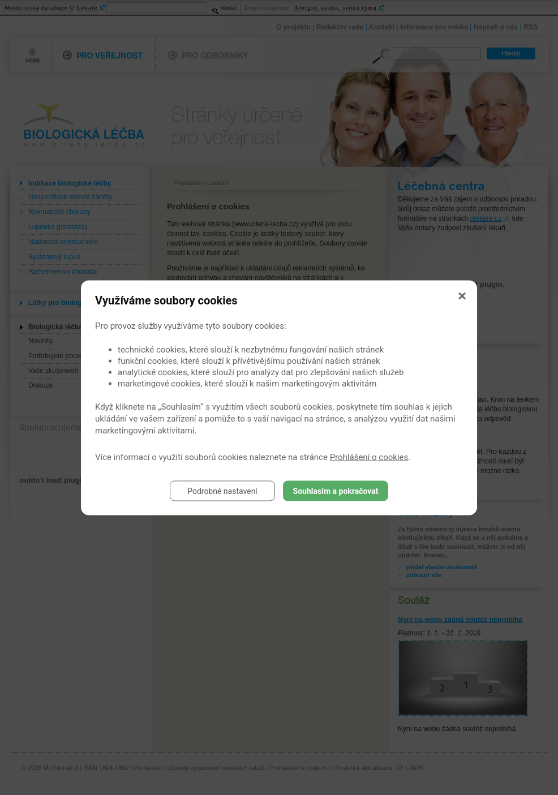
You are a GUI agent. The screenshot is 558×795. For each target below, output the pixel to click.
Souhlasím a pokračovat (336, 490)
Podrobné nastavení (222, 490)
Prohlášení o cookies (369, 457)
